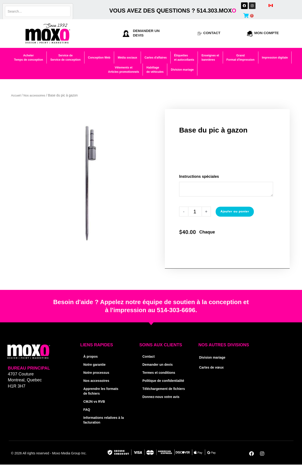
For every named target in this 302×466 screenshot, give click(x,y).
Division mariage (213, 357)
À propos (91, 356)
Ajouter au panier (235, 211)
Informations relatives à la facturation (103, 420)
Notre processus (97, 372)
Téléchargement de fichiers (158, 395)
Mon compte (266, 33)
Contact (211, 33)
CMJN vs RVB (95, 401)
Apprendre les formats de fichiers (102, 391)
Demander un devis (158, 364)
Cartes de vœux (212, 367)
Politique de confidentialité (154, 383)
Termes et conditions (160, 372)
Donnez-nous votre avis (162, 406)
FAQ (87, 409)
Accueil (16, 95)
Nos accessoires (36, 95)
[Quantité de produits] (195, 211)
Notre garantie (95, 364)
